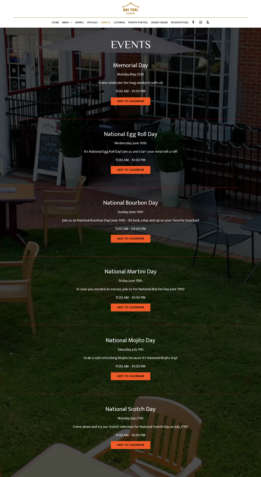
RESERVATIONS (180, 22)
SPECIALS (92, 22)
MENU (67, 22)
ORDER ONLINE (159, 22)
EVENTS (105, 22)
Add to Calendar (130, 101)
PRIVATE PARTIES (138, 22)
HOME (55, 22)
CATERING (119, 22)
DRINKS (79, 22)
